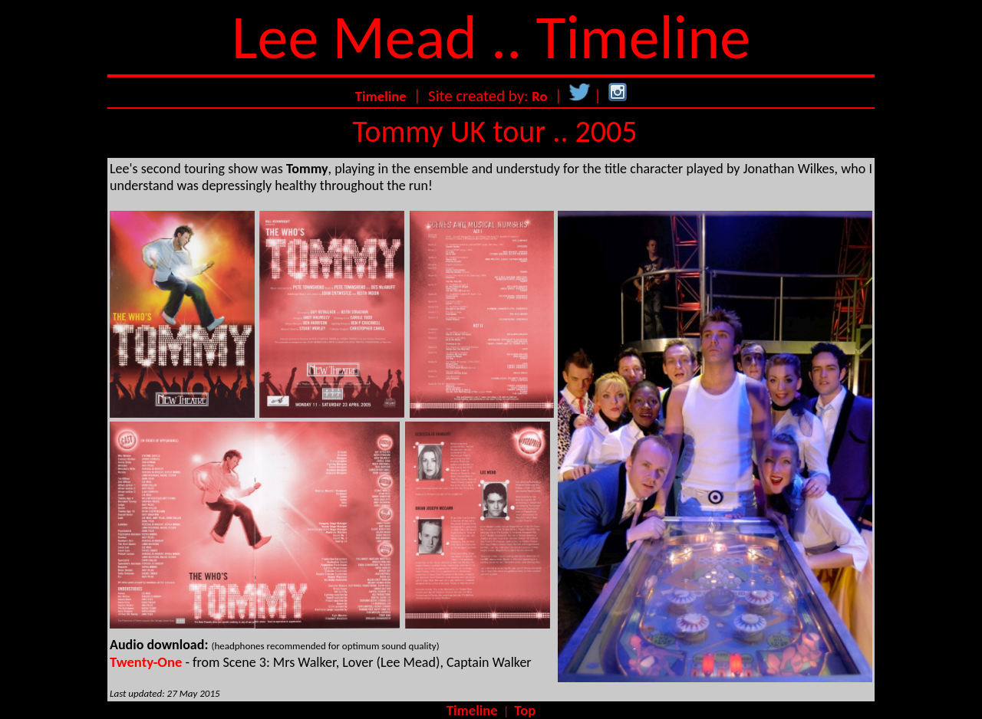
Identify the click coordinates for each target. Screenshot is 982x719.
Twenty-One (146, 662)
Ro (539, 96)
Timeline (381, 96)
